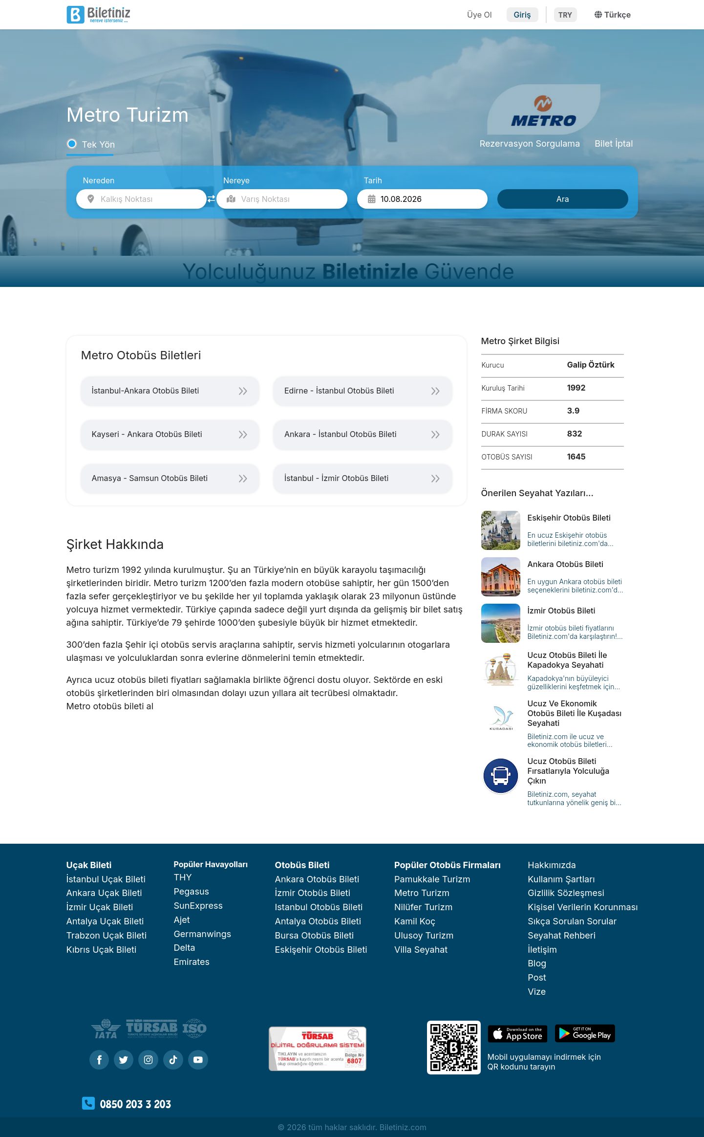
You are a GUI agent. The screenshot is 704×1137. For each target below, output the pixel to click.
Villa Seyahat (421, 949)
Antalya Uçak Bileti (105, 921)
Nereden (99, 180)
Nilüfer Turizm (423, 907)
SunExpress (197, 905)
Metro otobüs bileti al (110, 706)
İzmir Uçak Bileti (99, 907)
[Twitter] (123, 1060)
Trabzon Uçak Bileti (106, 935)
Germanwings (202, 934)
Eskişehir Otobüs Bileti (321, 949)
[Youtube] (198, 1060)
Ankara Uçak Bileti (104, 893)
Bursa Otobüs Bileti (314, 935)
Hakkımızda (552, 865)
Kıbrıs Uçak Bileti (101, 949)
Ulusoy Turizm (423, 935)
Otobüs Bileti (302, 865)
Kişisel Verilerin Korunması (583, 907)
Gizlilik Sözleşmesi (566, 893)
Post (537, 977)
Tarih (373, 180)
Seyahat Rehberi (562, 935)
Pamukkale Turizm (432, 879)
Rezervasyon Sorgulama (530, 143)
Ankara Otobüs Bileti (317, 879)
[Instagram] (148, 1060)
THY (182, 877)
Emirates (191, 962)
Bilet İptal (614, 143)
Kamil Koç (414, 921)
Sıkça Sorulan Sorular (572, 921)
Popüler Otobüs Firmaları (447, 865)
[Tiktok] (173, 1060)
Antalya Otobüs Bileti (318, 921)
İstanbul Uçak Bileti (106, 879)
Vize (537, 991)
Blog (537, 963)
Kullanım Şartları (561, 879)
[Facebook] (99, 1060)
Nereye (236, 180)
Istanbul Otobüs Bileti (319, 907)
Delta (184, 947)
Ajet (181, 920)
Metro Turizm (421, 893)
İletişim (542, 949)
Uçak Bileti (89, 865)
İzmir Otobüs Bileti (312, 893)
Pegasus (191, 891)
